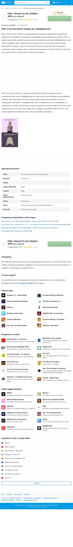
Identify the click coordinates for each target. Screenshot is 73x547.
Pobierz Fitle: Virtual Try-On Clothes (44, 221)
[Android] (7, 8)
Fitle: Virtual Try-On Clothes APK (23, 242)
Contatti (9, 494)
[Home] (2, 8)
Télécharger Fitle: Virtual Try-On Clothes (15, 231)
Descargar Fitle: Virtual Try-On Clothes (15, 228)
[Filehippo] (7, 2)
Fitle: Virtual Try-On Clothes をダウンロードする (18, 224)
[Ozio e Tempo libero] (16, 8)
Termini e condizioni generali (11, 498)
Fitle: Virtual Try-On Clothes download (14, 221)
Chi (3, 494)
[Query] (32, 3)
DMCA (18, 500)
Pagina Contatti (27, 283)
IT (68, 3)
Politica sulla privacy (50, 498)
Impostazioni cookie (30, 500)
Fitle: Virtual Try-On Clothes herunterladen (52, 224)
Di (12, 19)
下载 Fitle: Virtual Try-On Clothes (43, 228)
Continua (36, 483)
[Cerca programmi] (46, 3)
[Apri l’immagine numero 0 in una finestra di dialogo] (10, 132)
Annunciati (17, 494)
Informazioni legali (8, 500)
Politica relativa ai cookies (32, 498)
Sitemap (27, 494)
